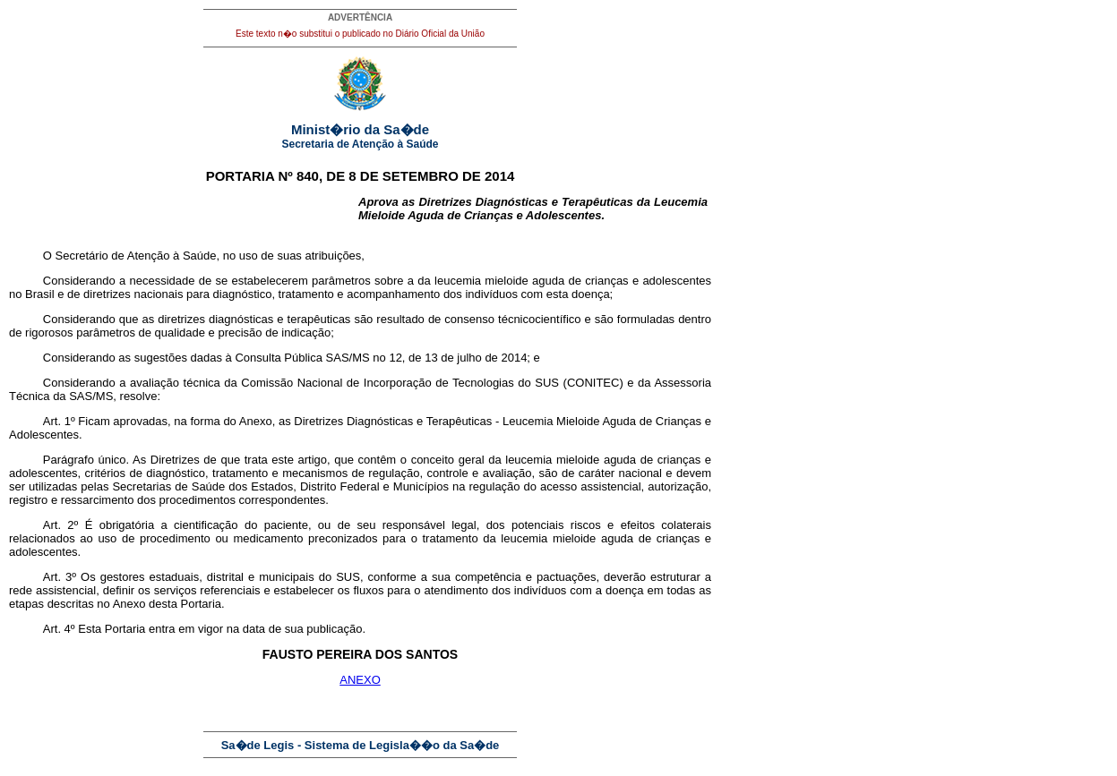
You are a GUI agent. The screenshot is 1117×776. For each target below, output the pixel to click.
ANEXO (360, 679)
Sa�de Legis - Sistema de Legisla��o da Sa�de (360, 745)
